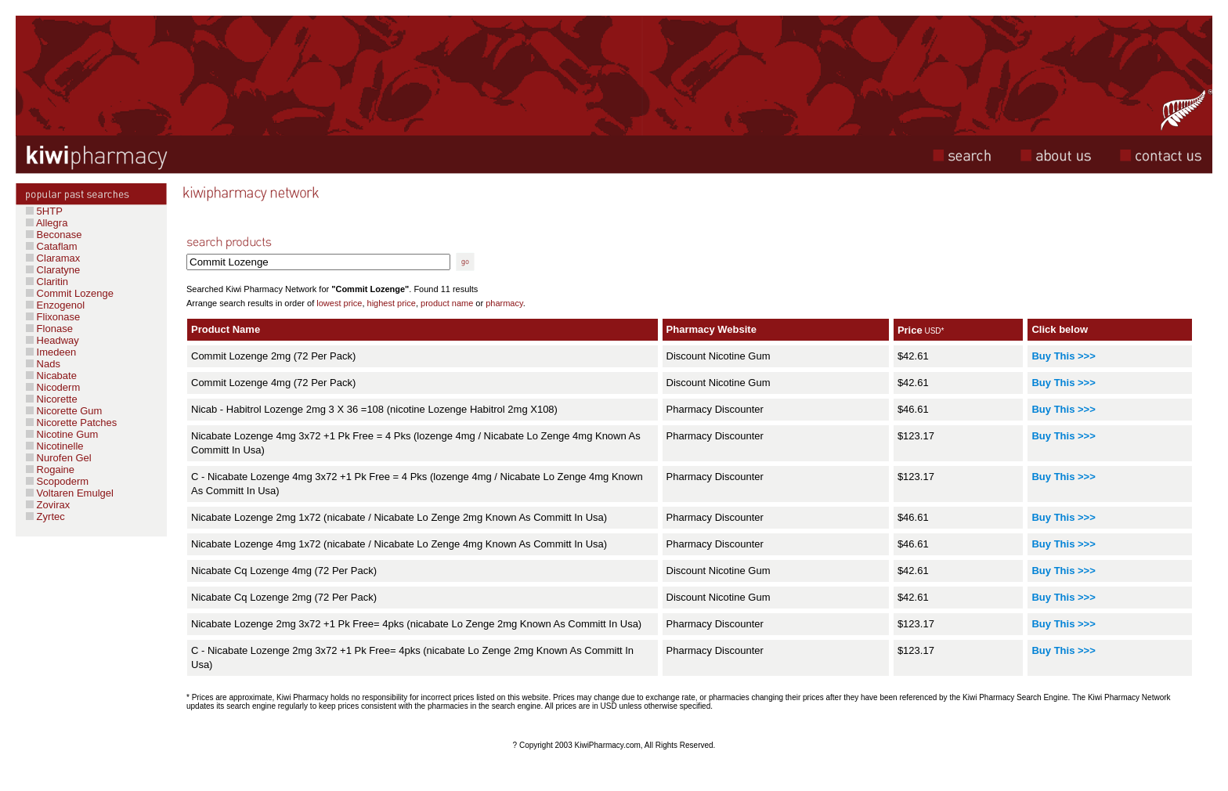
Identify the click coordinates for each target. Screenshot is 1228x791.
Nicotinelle (55, 446)
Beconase (53, 234)
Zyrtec (49, 516)
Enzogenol (55, 305)
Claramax (53, 258)
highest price (391, 303)
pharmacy (504, 303)
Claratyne (53, 270)
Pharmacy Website (711, 329)
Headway (52, 340)
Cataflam (52, 246)
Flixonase (53, 317)
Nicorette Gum (64, 411)
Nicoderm (53, 387)
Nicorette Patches (71, 422)
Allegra (46, 223)
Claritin (47, 281)
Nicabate (51, 375)
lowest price (339, 303)
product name (447, 303)
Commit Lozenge (70, 293)
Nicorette (52, 399)
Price (910, 330)
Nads (43, 364)
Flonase (49, 328)
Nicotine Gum (62, 434)
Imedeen (51, 352)
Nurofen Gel (59, 458)
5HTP (44, 211)
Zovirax (52, 505)
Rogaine (54, 469)
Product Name (225, 329)
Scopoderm (61, 481)
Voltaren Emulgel (70, 493)
